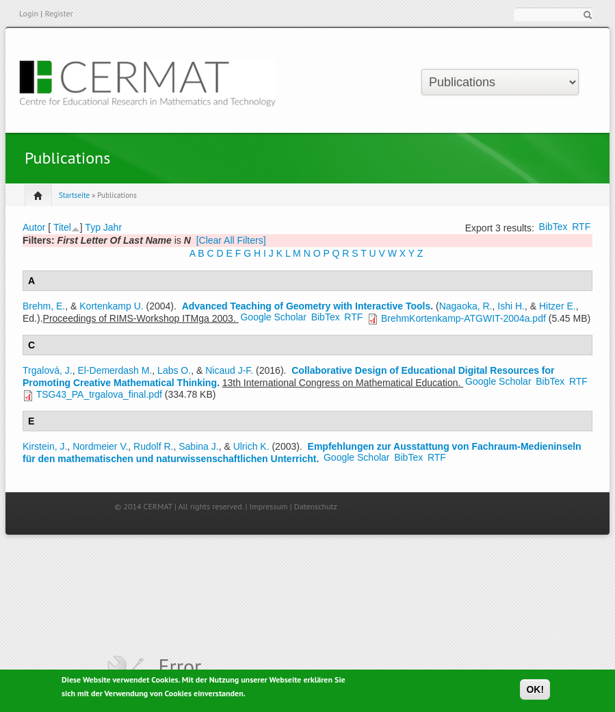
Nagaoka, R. (466, 306)
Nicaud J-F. (229, 370)
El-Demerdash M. (114, 370)
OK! (535, 692)
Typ (93, 227)
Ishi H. (511, 306)
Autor (34, 227)
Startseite (74, 195)
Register (58, 13)
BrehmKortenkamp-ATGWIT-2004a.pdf (463, 318)
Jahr (112, 227)
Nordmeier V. (100, 446)
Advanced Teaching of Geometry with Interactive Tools (306, 306)
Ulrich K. (251, 446)
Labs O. (174, 370)
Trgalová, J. (48, 370)
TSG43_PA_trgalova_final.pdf (99, 394)
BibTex (553, 226)
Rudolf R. (153, 446)
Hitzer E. (557, 306)
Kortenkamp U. (111, 306)
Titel (62, 227)
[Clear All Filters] (231, 240)
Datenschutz (315, 506)
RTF (581, 226)
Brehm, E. (44, 306)
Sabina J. (198, 446)
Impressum (269, 506)
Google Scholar (273, 317)
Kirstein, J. (45, 446)
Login (28, 13)
